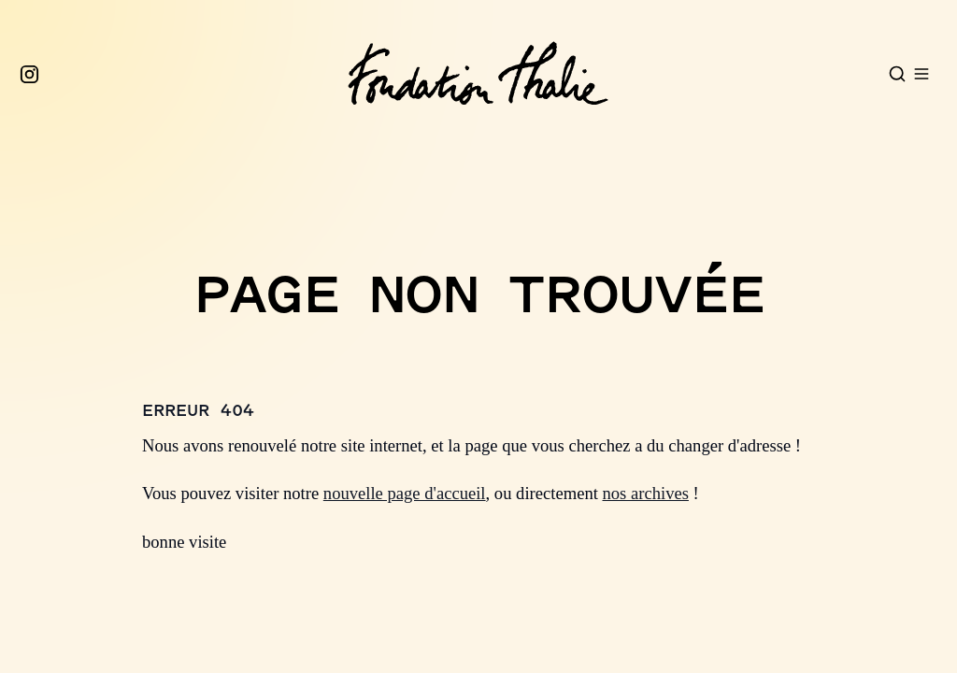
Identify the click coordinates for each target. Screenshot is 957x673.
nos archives (646, 493)
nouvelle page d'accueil (404, 493)
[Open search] (897, 73)
